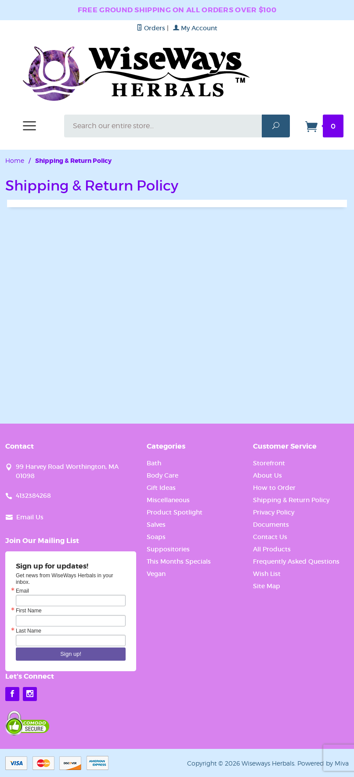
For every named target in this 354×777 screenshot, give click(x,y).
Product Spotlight (174, 512)
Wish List (267, 574)
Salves (156, 525)
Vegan (156, 574)
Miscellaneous (168, 500)
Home (14, 160)
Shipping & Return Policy (291, 500)
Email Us (29, 517)
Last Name (28, 631)
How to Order (274, 488)
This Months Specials (179, 561)
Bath (154, 463)
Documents (271, 525)
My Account (195, 28)
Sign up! (70, 654)
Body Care (162, 475)
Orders (151, 28)
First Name (29, 611)
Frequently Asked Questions (296, 561)
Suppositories (168, 549)
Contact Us (270, 537)
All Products (272, 549)
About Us (267, 475)
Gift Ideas (161, 488)
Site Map (266, 586)
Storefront (269, 463)
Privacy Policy (273, 512)
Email (22, 591)
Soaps (156, 537)
